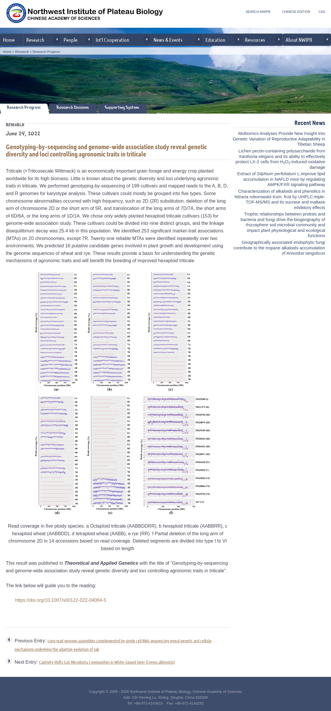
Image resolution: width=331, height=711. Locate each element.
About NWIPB (298, 39)
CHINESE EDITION (296, 11)
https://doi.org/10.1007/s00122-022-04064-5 (60, 600)
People (70, 39)
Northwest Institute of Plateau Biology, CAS (84, 14)
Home (9, 39)
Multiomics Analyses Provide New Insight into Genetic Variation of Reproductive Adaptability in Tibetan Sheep (279, 139)
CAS (321, 11)
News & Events (168, 39)
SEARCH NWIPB (257, 11)
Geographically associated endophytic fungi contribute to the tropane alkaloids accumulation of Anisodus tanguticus (279, 247)
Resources (255, 39)
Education (215, 39)
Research (35, 39)
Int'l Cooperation (112, 39)
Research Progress (46, 51)
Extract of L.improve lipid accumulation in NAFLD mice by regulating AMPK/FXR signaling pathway (281, 179)
